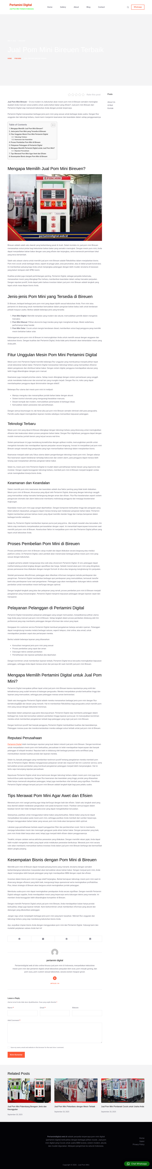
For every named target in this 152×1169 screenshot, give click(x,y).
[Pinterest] (66, 939)
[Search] (128, 7)
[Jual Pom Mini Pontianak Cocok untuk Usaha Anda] (122, 1090)
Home (49, 7)
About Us (111, 102)
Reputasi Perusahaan (21, 151)
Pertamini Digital (21, 5)
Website (75, 1008)
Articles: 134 (54, 983)
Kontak (110, 108)
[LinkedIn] (90, 939)
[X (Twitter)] (43, 939)
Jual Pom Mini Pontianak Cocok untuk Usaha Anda (122, 1107)
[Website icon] (55, 978)
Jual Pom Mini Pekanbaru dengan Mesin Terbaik (74, 1107)
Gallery (63, 7)
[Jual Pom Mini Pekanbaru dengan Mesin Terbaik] (76, 1090)
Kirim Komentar (16, 1055)
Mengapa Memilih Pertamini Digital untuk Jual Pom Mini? (33, 148)
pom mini (22, 41)
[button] (137, 1163)
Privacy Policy (139, 1144)
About (76, 7)
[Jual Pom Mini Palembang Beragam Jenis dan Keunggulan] (29, 1090)
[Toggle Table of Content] (52, 125)
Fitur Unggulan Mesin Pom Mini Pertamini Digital (29, 134)
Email (43, 1007)
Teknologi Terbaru (20, 137)
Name (11, 1007)
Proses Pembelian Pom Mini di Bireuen (25, 142)
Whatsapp (138, 7)
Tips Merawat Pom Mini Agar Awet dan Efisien (28, 154)
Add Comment (14, 1020)
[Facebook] (19, 939)
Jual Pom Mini (83, 1165)
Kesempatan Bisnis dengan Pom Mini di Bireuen (29, 157)
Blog (88, 7)
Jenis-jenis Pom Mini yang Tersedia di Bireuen (28, 131)
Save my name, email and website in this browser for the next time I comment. (37, 1047)
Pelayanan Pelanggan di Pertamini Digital (26, 145)
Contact (101, 7)
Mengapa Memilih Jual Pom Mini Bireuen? (27, 129)
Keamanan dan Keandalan (23, 139)
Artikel (110, 105)
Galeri (142, 1141)
